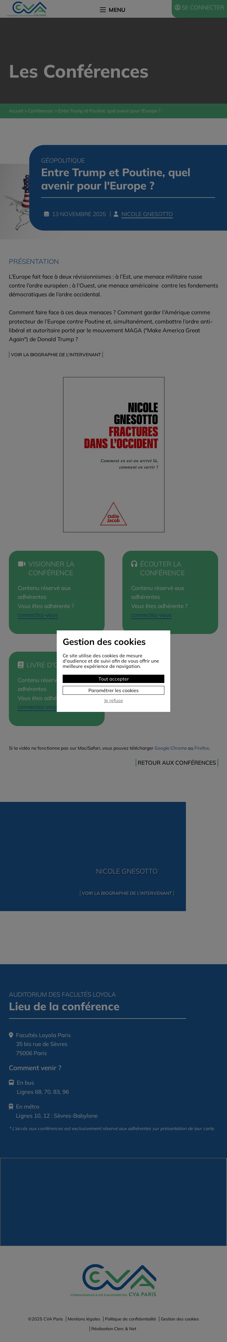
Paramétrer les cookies (113, 690)
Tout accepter (113, 679)
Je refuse (113, 700)
